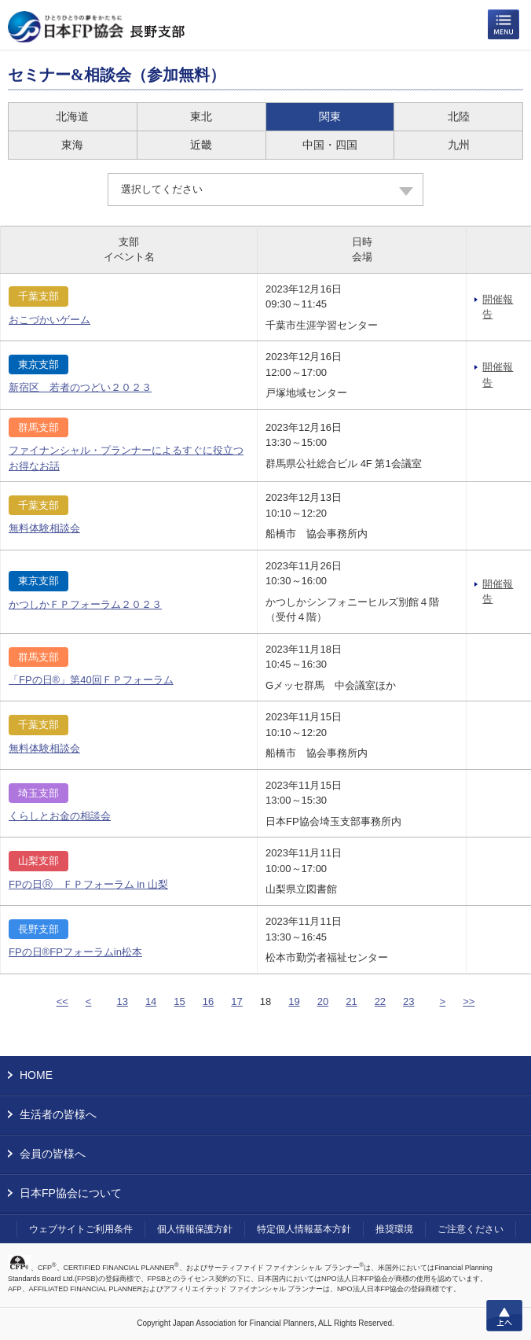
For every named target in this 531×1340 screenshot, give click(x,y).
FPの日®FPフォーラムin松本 (75, 952)
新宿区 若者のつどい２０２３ (80, 387)
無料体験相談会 (44, 528)
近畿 (201, 144)
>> (468, 1001)
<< (62, 1001)
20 (322, 1001)
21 (351, 1001)
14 (150, 1001)
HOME (36, 1075)
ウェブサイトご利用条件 (81, 1229)
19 (293, 1001)
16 (208, 1001)
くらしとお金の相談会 (60, 816)
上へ (504, 1315)
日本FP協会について (71, 1193)
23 (408, 1001)
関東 (330, 116)
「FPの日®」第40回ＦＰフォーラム (91, 680)
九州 (459, 144)
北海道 (72, 116)
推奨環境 (394, 1229)
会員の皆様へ (53, 1153)
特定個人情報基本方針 (304, 1229)
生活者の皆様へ (58, 1114)
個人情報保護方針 (195, 1229)
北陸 (459, 116)
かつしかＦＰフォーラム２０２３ (85, 604)
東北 (201, 116)
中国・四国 (329, 144)
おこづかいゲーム (49, 320)
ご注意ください (471, 1229)
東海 (72, 144)
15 (179, 1001)
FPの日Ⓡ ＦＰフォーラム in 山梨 (88, 884)
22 (380, 1001)
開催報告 (497, 307)
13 (121, 1001)
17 (236, 1001)
